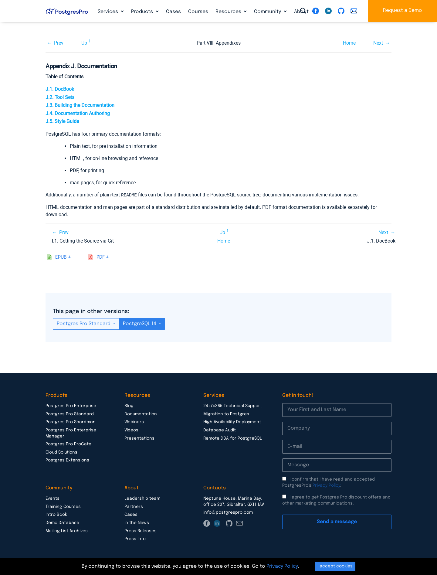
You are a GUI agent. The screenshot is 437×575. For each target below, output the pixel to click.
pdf (101, 257)
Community (268, 11)
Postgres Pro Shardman (71, 422)
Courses (198, 11)
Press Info (135, 538)
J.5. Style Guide (62, 121)
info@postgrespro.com (228, 512)
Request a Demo (402, 10)
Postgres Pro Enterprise (71, 405)
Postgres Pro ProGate (68, 444)
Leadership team (142, 498)
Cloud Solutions (61, 452)
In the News (136, 522)
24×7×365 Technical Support (232, 405)
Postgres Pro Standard (84, 323)
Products (142, 11)
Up (84, 43)
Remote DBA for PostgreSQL (232, 438)
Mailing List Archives (67, 531)
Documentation (140, 414)
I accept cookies (335, 566)
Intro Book (56, 514)
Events (52, 498)
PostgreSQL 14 (140, 323)
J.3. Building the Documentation (80, 105)
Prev (58, 43)
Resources (228, 11)
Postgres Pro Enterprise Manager (71, 433)
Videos (131, 430)
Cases (173, 11)
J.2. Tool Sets (60, 97)
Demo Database (62, 522)
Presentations (139, 438)
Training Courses (63, 506)
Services (108, 11)
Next (378, 43)
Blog (129, 405)
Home (349, 43)
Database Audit (219, 430)
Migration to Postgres (226, 414)
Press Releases (140, 531)
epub (61, 257)
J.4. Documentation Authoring (78, 113)
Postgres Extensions (67, 460)
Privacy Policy (326, 485)
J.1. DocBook (60, 89)
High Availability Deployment (232, 422)
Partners (133, 506)
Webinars (134, 422)
